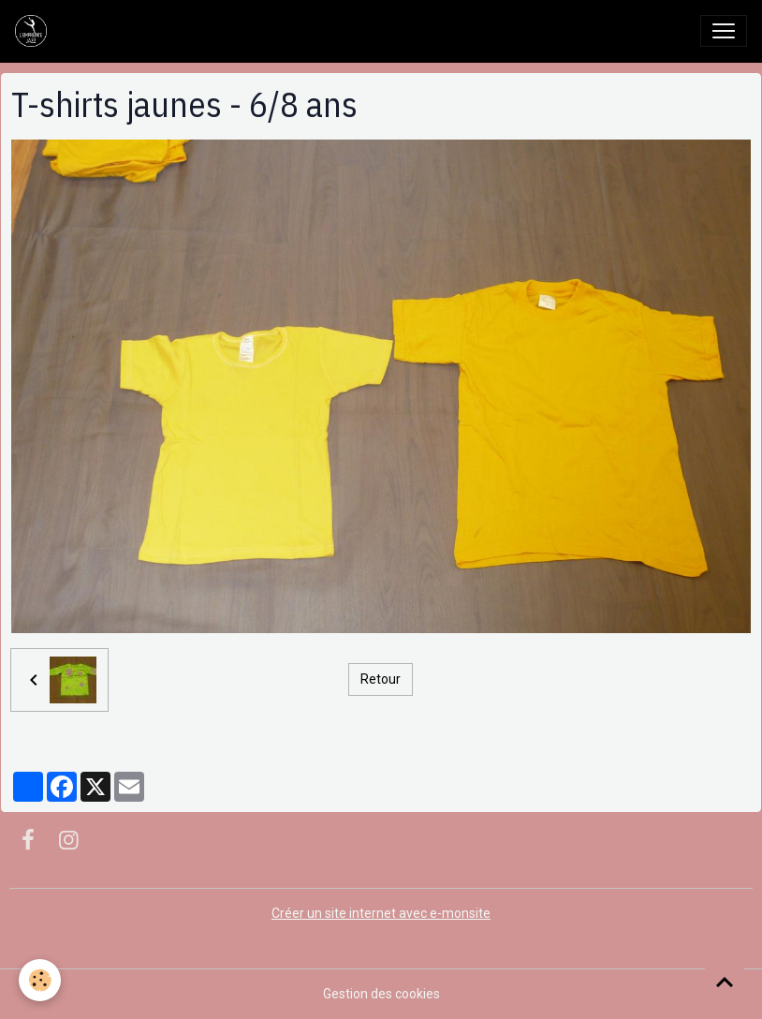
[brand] (34, 31)
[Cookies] (40, 980)
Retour (380, 679)
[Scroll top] (724, 981)
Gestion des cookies (381, 993)
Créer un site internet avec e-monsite (381, 913)
